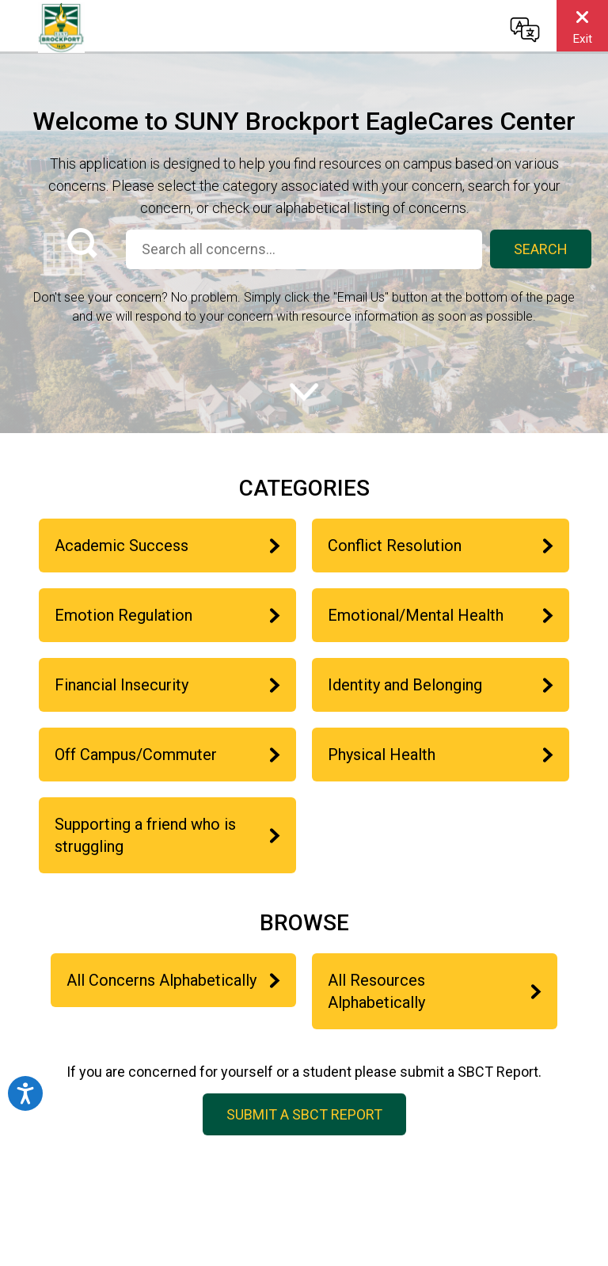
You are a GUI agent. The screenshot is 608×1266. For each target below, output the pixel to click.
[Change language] (525, 29)
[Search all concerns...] (304, 249)
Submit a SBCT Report (304, 1114)
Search (541, 249)
